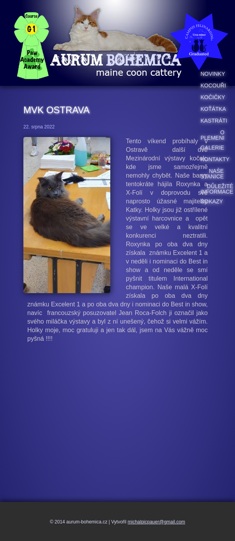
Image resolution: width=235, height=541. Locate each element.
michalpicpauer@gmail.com (157, 522)
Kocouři (213, 85)
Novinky (212, 74)
